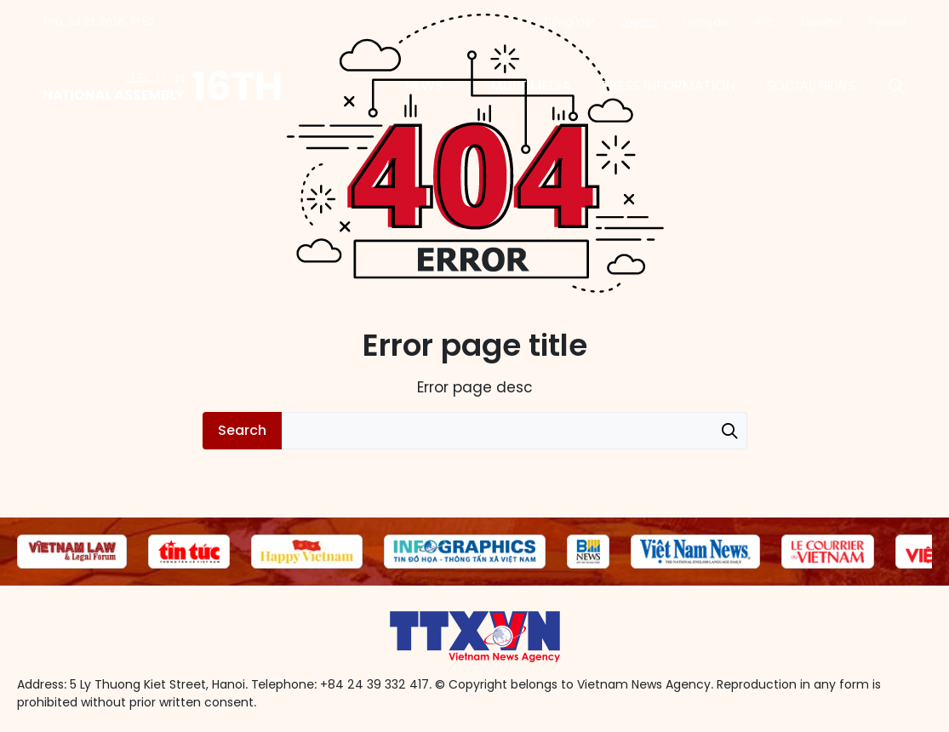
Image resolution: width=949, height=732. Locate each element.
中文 (765, 21)
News (424, 85)
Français (706, 21)
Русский (887, 21)
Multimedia (531, 85)
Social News (810, 85)
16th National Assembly (163, 86)
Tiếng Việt (569, 21)
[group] (72, 552)
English (639, 21)
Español (822, 21)
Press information (668, 85)
